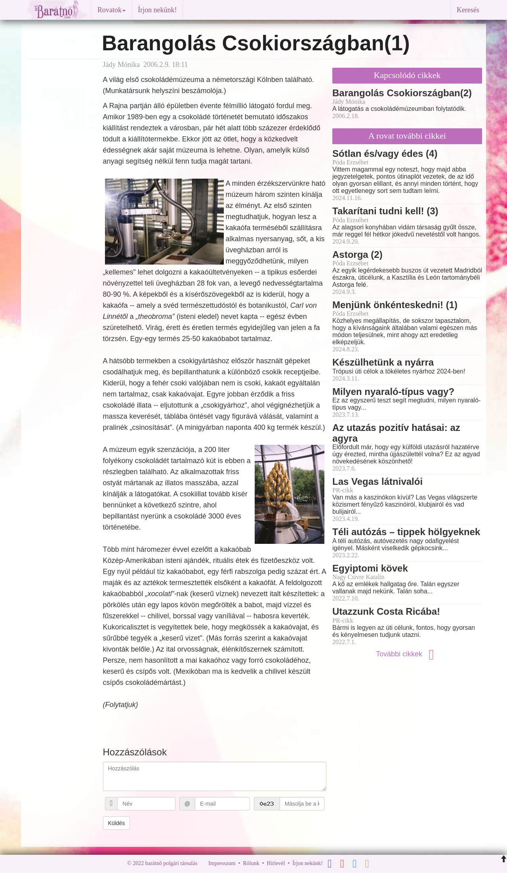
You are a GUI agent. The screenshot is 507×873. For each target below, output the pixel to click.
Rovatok (111, 10)
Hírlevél (276, 863)
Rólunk (251, 863)
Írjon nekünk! (157, 10)
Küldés (116, 823)
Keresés (468, 10)
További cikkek (407, 654)
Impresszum (221, 863)
